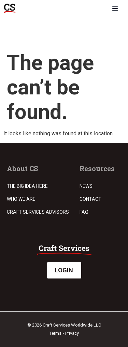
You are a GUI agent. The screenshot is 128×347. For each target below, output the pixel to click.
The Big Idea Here (27, 186)
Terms (55, 333)
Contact (90, 199)
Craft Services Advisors (38, 212)
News (86, 186)
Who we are (21, 199)
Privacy (72, 333)
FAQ (84, 212)
